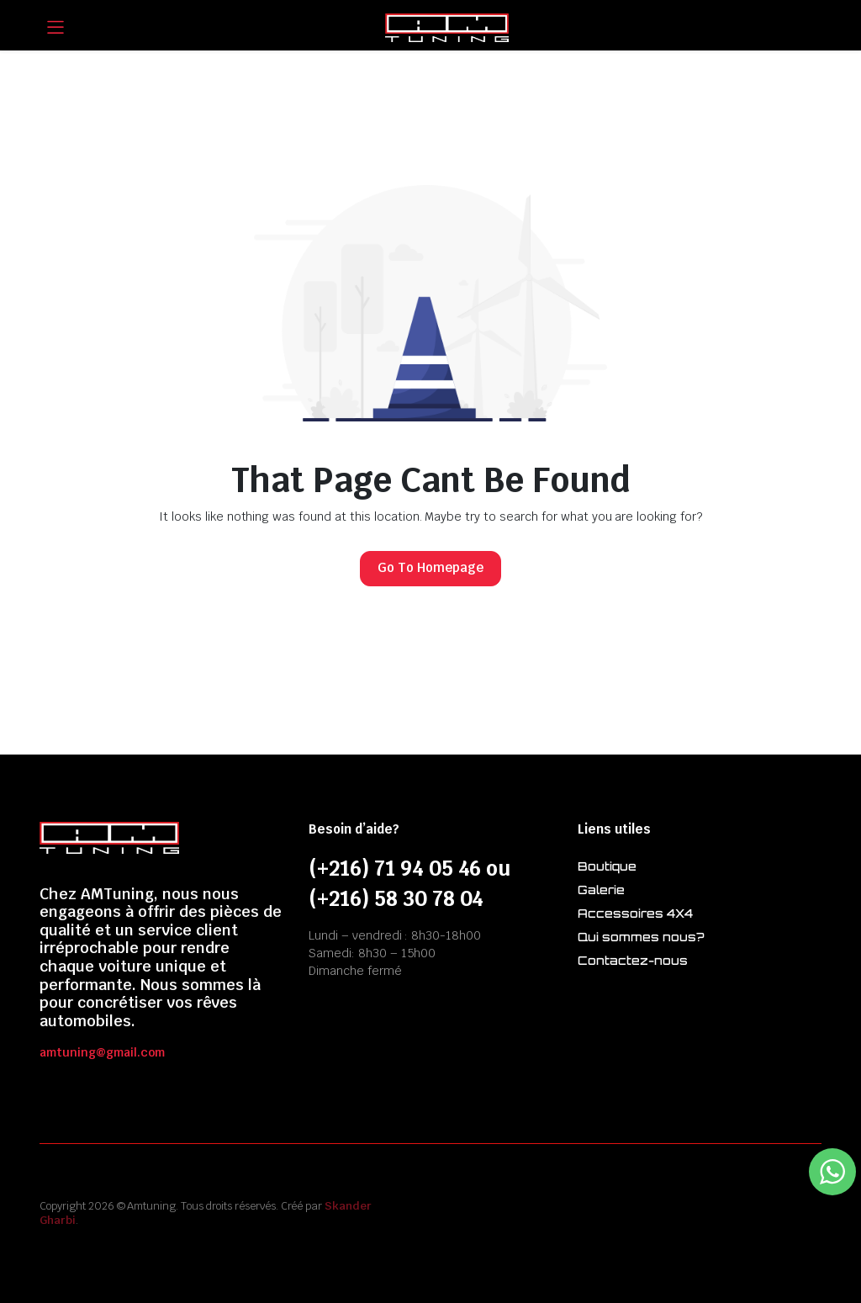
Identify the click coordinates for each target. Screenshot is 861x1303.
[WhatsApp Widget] (832, 1171)
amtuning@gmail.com (102, 1052)
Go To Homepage (430, 567)
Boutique (607, 866)
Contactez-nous (633, 960)
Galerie (601, 889)
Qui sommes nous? (641, 937)
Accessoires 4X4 (635, 913)
